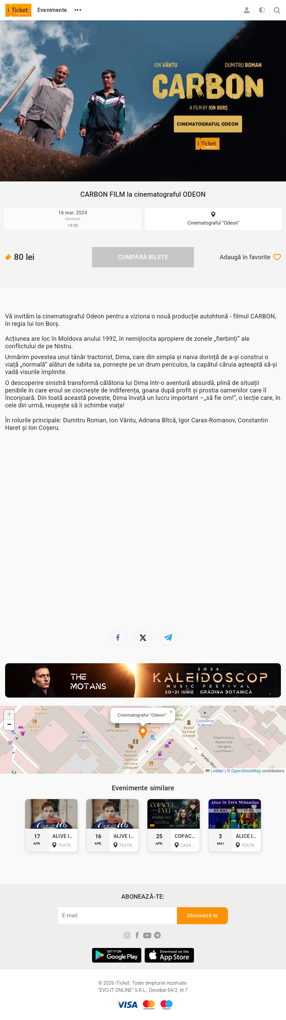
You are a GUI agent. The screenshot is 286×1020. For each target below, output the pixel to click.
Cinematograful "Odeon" (213, 223)
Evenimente (52, 10)
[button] (143, 733)
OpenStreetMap (246, 771)
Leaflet (214, 771)
